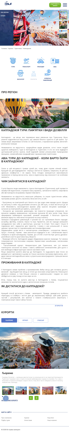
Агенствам (28, 420)
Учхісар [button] (40, 320)
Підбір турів (5, 420)
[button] (65, 42)
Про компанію (6, 418)
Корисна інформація (47, 75)
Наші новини (52, 420)
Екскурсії (20, 75)
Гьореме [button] (9, 320)
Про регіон (5, 12)
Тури (13, 63)
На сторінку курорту (9, 400)
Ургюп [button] (25, 320)
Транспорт (26, 63)
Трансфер (40, 63)
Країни (26, 418)
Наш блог (50, 418)
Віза (55, 63)
